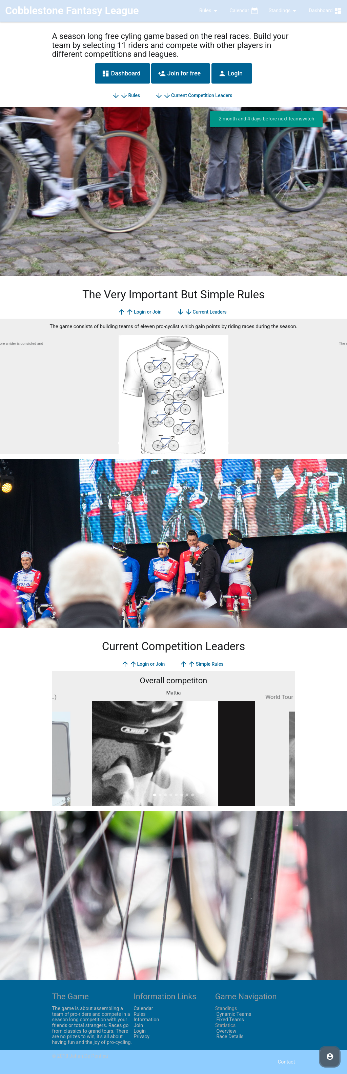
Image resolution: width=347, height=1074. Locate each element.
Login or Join (140, 312)
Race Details (229, 1036)
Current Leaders (202, 312)
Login (230, 73)
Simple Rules (202, 664)
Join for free (179, 73)
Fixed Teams (229, 1020)
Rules (204, 11)
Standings (284, 11)
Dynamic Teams (233, 1014)
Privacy (141, 1036)
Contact (286, 1062)
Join (138, 1025)
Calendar (244, 11)
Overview (225, 1031)
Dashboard (325, 11)
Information (146, 1020)
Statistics (225, 1025)
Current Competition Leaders (193, 95)
